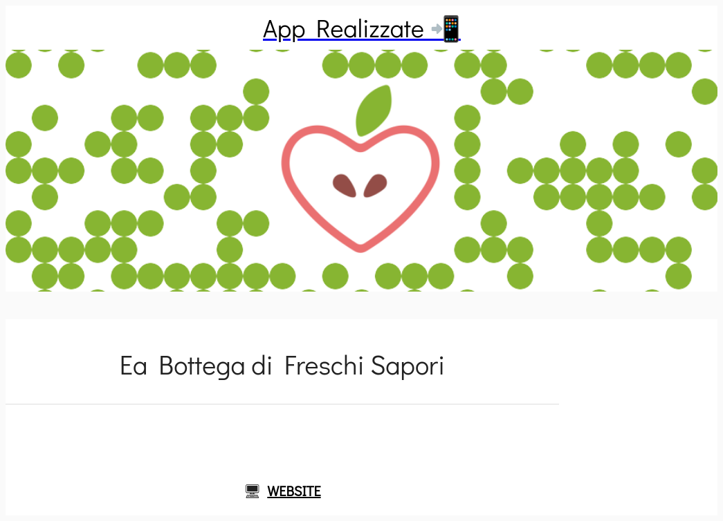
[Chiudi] (27, 27)
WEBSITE (293, 491)
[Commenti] (282, 438)
